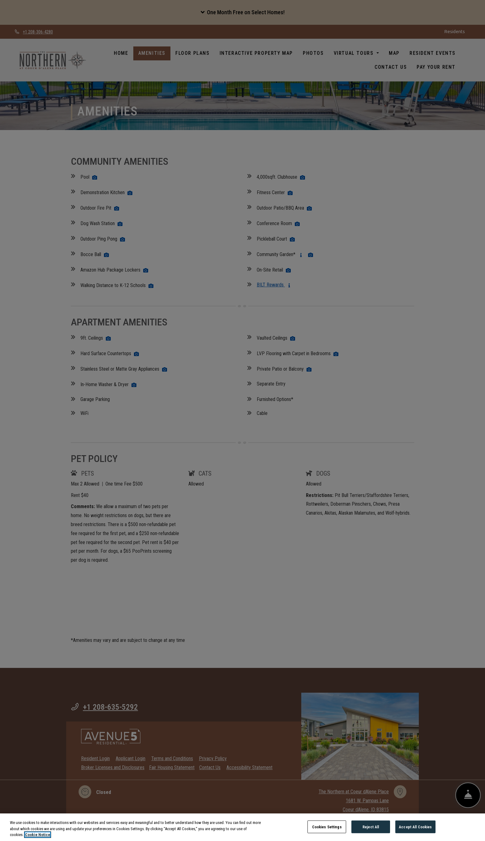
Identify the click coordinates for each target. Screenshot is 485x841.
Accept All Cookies (415, 833)
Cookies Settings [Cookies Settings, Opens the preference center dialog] (327, 833)
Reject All (371, 833)
